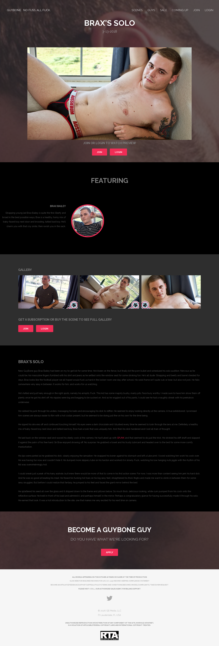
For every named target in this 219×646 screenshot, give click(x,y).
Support (82, 585)
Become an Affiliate (59, 585)
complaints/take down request (153, 585)
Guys (151, 10)
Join (196, 10)
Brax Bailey (58, 206)
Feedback (73, 585)
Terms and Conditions (112, 585)
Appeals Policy (94, 585)
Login (209, 10)
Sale (163, 10)
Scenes (137, 10)
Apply (109, 552)
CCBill (92, 589)
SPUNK (120, 437)
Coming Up (180, 10)
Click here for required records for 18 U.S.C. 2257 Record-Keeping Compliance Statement (109, 581)
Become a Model (130, 585)
